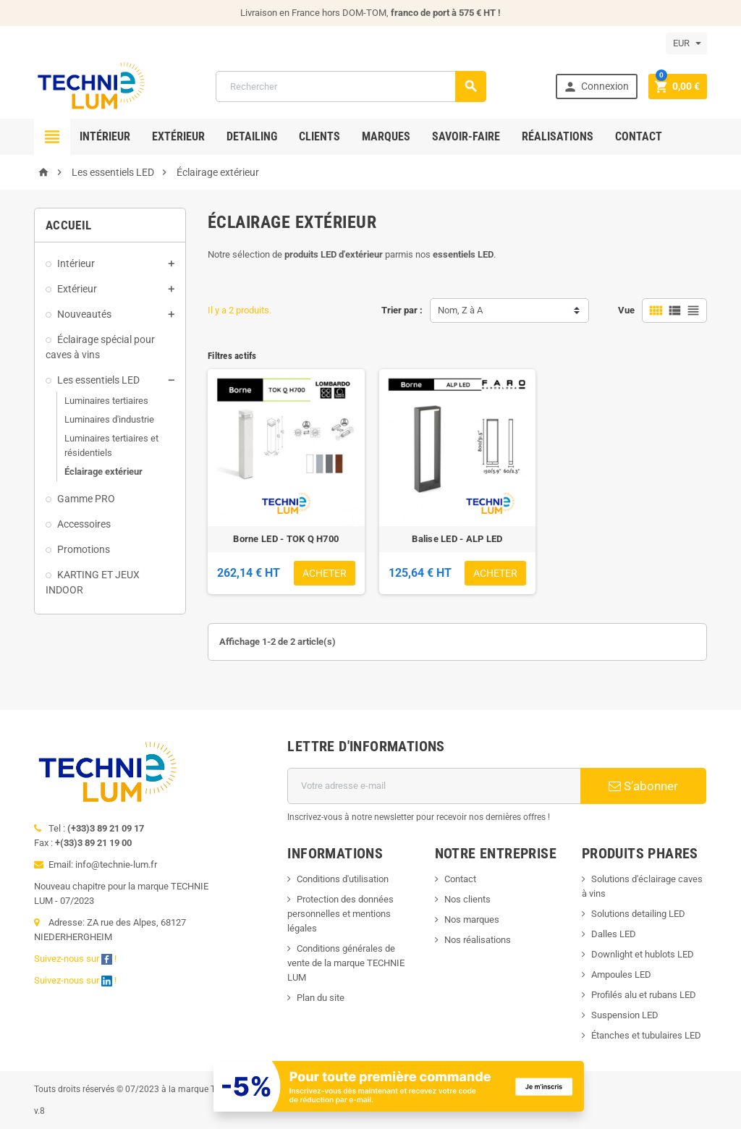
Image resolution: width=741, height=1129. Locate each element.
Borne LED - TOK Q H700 (286, 538)
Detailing (251, 136)
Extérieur (178, 136)
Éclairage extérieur (103, 471)
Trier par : (402, 310)
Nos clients (467, 899)
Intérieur (105, 136)
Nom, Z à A (460, 310)
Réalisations (557, 136)
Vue (626, 310)
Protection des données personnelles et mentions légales (340, 914)
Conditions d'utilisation (343, 879)
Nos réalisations (477, 939)
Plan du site (320, 997)
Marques (386, 136)
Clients (319, 136)
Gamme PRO (86, 498)
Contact (638, 136)
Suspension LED (625, 1015)
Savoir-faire (466, 136)
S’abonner (643, 786)
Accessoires (84, 524)
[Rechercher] (351, 86)
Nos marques (471, 919)
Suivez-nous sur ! (76, 958)
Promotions (83, 549)
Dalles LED (613, 934)
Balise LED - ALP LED (457, 538)
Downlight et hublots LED (642, 954)
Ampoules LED (621, 974)
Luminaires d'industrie (109, 419)
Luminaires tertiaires (106, 400)
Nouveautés (84, 314)
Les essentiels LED (98, 380)
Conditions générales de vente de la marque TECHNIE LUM (346, 963)
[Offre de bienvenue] (399, 1085)
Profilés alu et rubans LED (643, 994)
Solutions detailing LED (638, 913)
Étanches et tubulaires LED (646, 1035)
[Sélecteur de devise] (686, 43)
